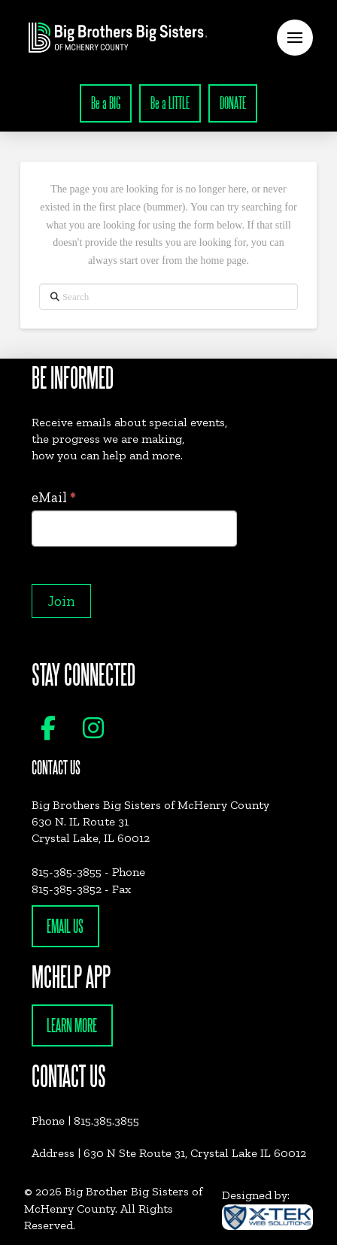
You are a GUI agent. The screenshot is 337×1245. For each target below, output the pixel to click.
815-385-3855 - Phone (88, 872)
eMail (54, 497)
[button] (295, 38)
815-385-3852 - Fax (81, 889)
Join (61, 601)
